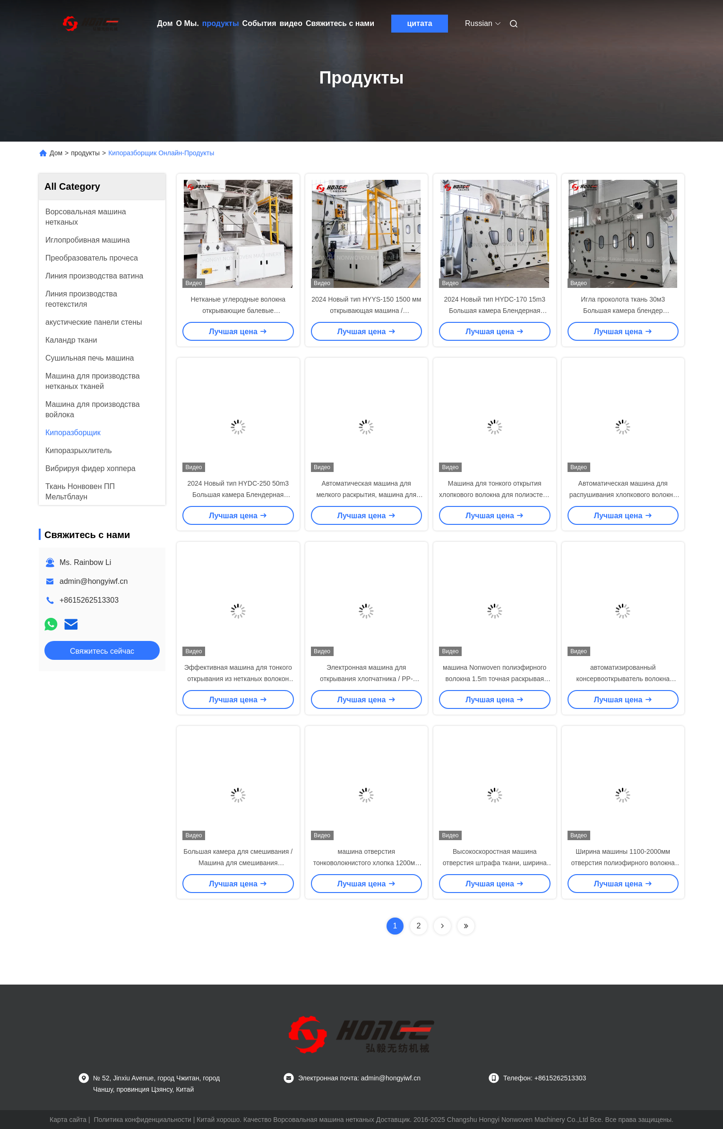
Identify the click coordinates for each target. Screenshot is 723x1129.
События (259, 23)
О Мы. (187, 23)
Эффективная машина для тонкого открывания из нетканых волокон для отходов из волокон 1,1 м (238, 679)
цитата (419, 23)
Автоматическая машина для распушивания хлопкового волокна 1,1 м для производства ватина (623, 495)
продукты (220, 23)
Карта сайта (68, 1119)
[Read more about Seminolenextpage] (442, 926)
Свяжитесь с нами (340, 23)
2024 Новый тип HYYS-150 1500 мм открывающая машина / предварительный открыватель (366, 310)
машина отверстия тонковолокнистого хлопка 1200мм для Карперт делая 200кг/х (366, 863)
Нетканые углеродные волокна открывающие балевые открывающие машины (237, 310)
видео (290, 23)
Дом (165, 23)
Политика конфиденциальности (142, 1119)
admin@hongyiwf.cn (94, 581)
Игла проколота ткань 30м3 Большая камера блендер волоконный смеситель (623, 310)
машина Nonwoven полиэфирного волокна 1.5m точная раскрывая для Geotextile (494, 679)
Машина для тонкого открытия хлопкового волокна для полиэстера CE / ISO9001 (494, 495)
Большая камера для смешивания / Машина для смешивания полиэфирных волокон (238, 863)
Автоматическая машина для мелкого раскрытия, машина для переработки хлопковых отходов (366, 495)
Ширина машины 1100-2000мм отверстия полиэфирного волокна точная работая (623, 863)
